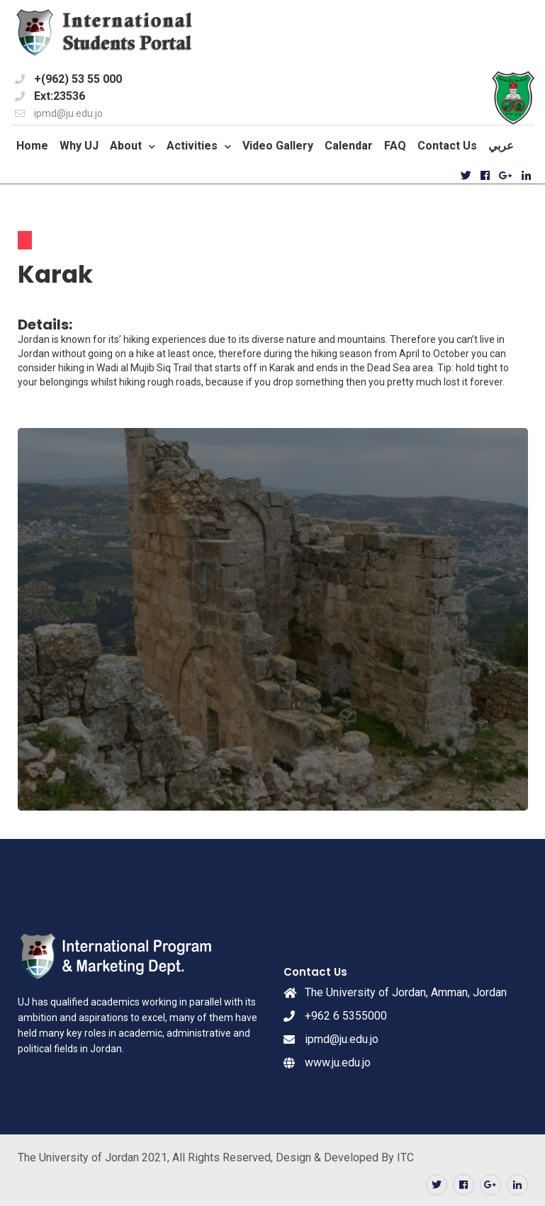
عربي (501, 145)
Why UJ (79, 145)
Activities (192, 145)
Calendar (349, 145)
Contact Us (447, 145)
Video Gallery (277, 145)
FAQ (395, 145)
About (126, 145)
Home (32, 145)
